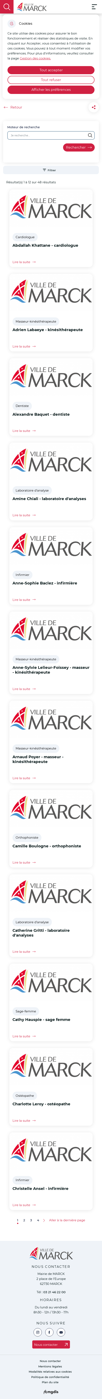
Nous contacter (50, 1361)
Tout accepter (51, 70)
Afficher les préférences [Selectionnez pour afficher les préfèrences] (51, 90)
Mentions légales (50, 1366)
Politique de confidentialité (50, 1377)
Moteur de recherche (23, 127)
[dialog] (51, 57)
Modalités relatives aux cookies (50, 1371)
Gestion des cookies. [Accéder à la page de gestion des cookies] (35, 58)
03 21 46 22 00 (54, 1292)
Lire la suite (25, 262)
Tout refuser (51, 80)
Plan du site (50, 1382)
